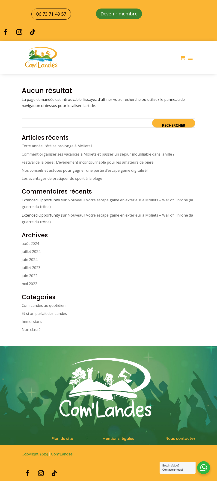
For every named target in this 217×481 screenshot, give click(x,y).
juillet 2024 (31, 251)
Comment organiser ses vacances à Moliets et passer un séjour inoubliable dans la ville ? (98, 154)
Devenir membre (119, 14)
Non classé (31, 329)
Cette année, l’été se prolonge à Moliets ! (57, 145)
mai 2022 (29, 283)
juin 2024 (29, 259)
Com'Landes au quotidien (43, 305)
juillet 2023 (31, 267)
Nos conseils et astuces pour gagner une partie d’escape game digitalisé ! (85, 170)
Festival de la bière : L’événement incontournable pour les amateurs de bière (88, 162)
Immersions (32, 321)
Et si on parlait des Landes (44, 313)
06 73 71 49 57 (51, 14)
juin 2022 (29, 275)
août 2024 (30, 243)
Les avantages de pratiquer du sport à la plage (62, 178)
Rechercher (173, 125)
